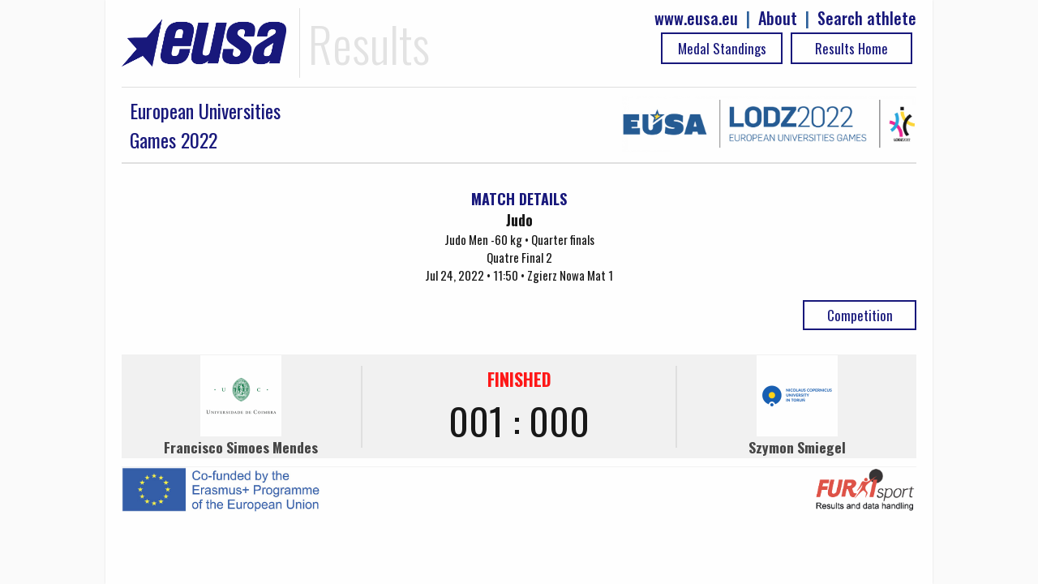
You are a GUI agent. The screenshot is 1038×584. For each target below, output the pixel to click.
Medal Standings (722, 48)
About (777, 18)
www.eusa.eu (696, 18)
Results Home (851, 48)
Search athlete (866, 18)
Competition (860, 315)
